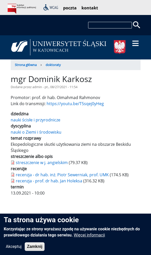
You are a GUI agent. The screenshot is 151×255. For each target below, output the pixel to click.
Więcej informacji (89, 238)
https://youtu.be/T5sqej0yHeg (75, 103)
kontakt (89, 8)
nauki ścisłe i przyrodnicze (35, 120)
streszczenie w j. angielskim (42, 162)
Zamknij (34, 249)
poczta (70, 8)
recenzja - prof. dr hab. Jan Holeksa (49, 181)
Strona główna (26, 64)
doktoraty (53, 64)
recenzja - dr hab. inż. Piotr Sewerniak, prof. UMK (62, 175)
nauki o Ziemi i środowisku (36, 132)
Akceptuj (14, 249)
